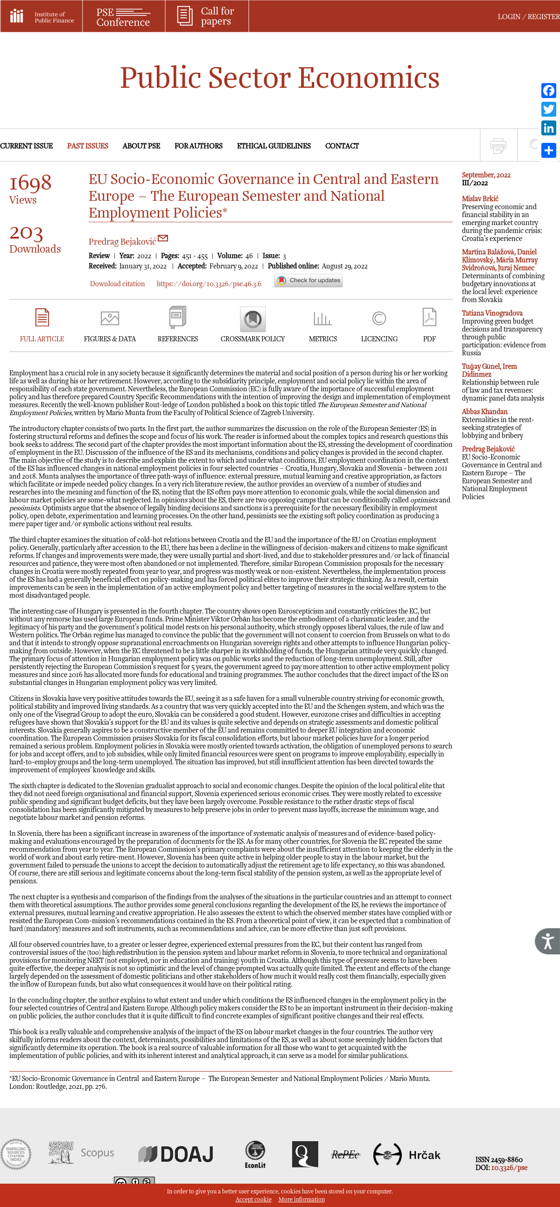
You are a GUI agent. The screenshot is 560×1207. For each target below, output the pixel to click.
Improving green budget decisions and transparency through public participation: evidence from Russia (504, 333)
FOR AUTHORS (199, 146)
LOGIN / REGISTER (529, 17)
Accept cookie (254, 1199)
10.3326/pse (509, 1168)
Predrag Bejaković (128, 242)
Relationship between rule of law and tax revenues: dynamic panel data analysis (503, 382)
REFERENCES (178, 339)
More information (302, 1199)
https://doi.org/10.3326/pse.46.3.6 (209, 284)
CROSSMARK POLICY (253, 339)
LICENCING (379, 339)
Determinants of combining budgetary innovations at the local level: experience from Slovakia (503, 276)
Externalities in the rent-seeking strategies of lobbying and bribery (498, 424)
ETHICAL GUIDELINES (274, 146)
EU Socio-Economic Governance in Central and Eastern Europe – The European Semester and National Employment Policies (502, 473)
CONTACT (342, 146)
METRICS (323, 339)
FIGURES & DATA (110, 339)
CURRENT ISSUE (26, 146)
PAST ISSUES (87, 146)
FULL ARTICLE (42, 339)
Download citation (117, 284)
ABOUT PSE (141, 146)
